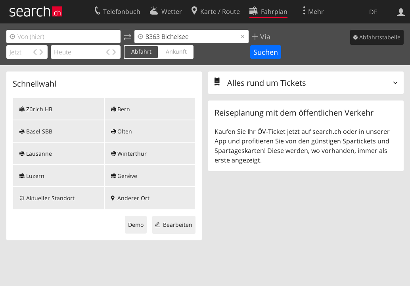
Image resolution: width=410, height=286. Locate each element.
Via (264, 36)
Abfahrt (141, 51)
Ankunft (176, 51)
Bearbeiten (177, 224)
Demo (136, 224)
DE (373, 12)
